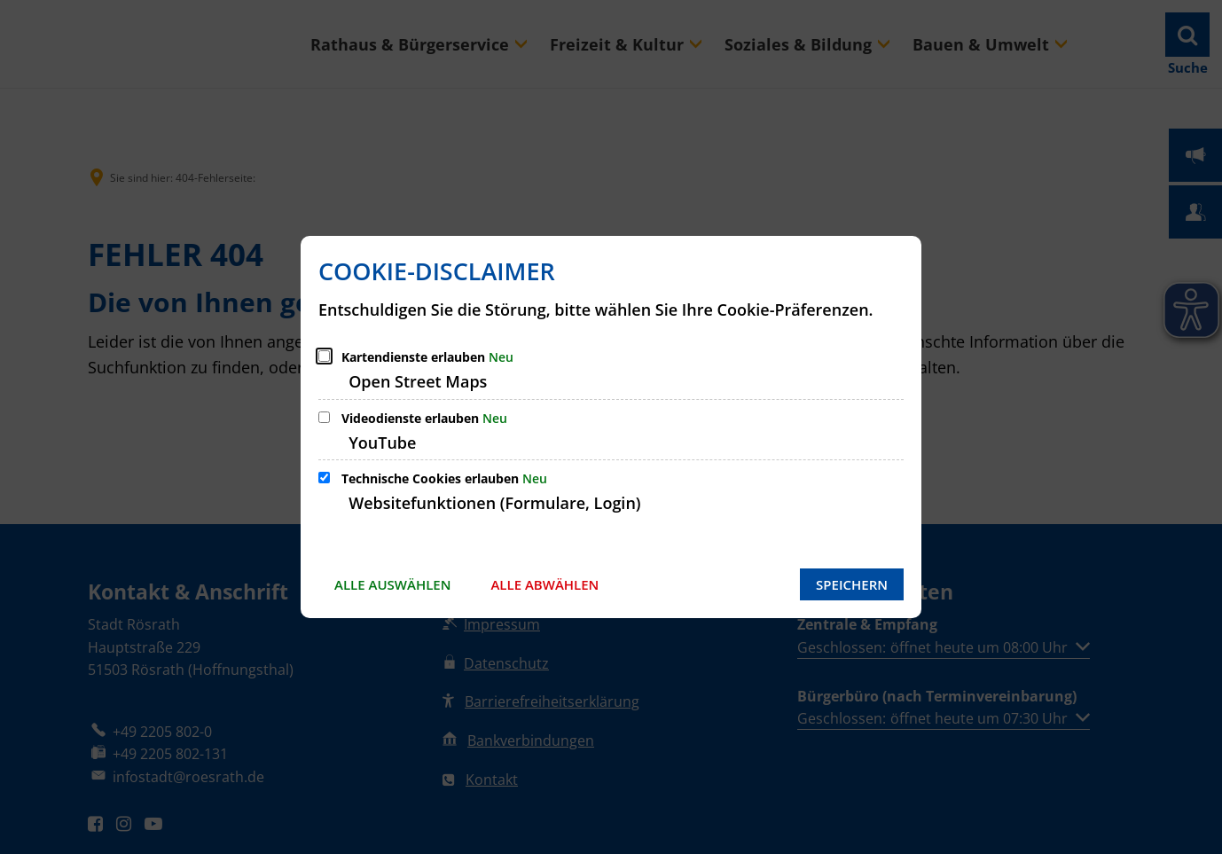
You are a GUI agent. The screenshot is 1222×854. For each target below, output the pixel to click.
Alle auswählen (392, 584)
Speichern (852, 584)
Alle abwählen (544, 584)
